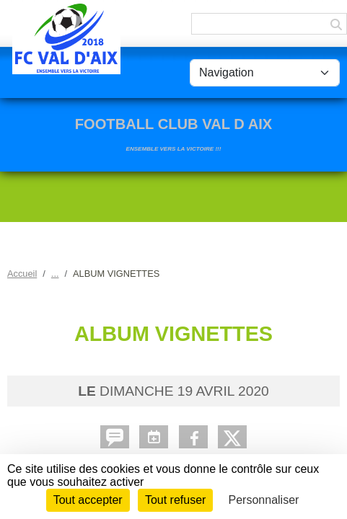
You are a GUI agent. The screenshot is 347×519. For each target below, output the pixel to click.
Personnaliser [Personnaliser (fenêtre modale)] (264, 500)
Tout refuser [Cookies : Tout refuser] (175, 500)
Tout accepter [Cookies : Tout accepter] (88, 500)
